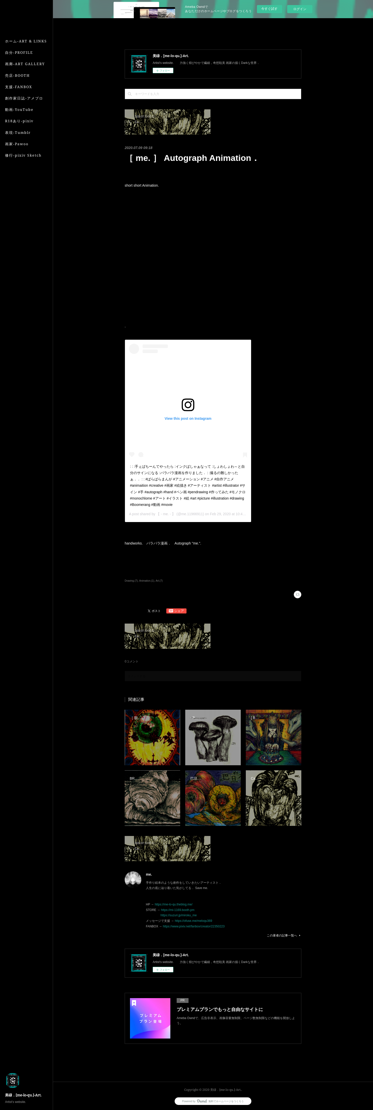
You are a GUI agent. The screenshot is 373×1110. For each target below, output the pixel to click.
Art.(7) (159, 580)
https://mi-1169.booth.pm (178, 910)
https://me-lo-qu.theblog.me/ (173, 904)
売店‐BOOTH (17, 75)
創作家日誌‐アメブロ (24, 98)
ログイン (299, 9)
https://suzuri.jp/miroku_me (179, 915)
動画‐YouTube (19, 109)
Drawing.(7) (131, 580)
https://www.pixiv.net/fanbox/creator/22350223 (194, 926)
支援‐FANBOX (18, 86)
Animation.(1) (146, 580)
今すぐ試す (269, 9)
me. (149, 874)
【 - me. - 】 (165, 514)
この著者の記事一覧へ (284, 935)
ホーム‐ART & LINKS (26, 41)
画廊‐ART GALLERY (25, 63)
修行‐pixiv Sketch (23, 155)
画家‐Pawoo (17, 143)
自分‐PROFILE (19, 52)
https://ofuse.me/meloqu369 (193, 921)
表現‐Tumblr (18, 132)
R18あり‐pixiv (19, 120)
